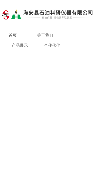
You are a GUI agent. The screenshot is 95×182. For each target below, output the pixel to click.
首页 (13, 35)
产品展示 (20, 45)
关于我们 (45, 35)
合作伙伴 (52, 45)
